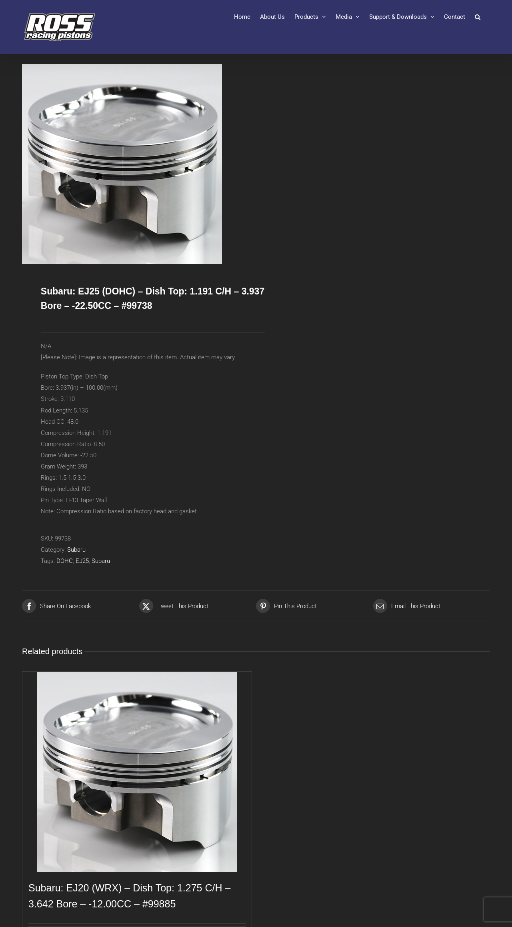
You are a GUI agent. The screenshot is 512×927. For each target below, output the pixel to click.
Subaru (76, 549)
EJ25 (82, 561)
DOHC (64, 561)
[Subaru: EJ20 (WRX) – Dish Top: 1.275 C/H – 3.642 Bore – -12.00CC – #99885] (137, 772)
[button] (477, 17)
